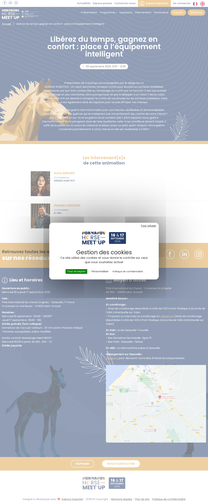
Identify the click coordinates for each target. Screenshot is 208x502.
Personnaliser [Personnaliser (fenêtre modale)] (100, 271)
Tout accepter (76, 271)
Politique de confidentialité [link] (128, 271)
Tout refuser (148, 226)
